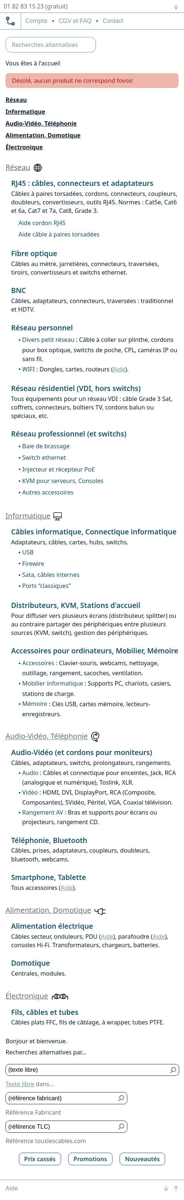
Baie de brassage (46, 446)
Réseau (16, 100)
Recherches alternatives (45, 45)
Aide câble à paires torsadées (59, 234)
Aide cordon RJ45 (42, 223)
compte (36, 21)
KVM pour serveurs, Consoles (62, 481)
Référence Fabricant (33, 1112)
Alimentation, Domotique (43, 135)
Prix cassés (40, 1159)
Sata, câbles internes (50, 575)
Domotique (30, 963)
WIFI (28, 369)
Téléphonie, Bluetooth (49, 840)
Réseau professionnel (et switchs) (69, 433)
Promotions (90, 1159)
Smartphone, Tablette (48, 877)
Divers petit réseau (48, 340)
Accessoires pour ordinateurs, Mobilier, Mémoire (94, 650)
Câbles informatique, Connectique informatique (94, 531)
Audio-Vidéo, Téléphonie (41, 123)
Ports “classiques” (46, 586)
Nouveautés (142, 1159)
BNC (18, 290)
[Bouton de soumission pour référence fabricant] (121, 1098)
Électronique (24, 147)
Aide (119, 369)
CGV (74, 21)
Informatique (25, 112)
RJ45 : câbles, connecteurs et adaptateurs (82, 183)
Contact (113, 21)
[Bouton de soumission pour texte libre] (173, 1070)
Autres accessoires (48, 492)
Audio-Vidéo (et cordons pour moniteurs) (81, 752)
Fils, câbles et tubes (44, 1012)
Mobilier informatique (52, 683)
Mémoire (34, 704)
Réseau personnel (42, 327)
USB (28, 552)
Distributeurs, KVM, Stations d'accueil (75, 605)
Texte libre (20, 1084)
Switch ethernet (44, 457)
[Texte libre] (87, 1070)
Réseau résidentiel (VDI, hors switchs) (76, 388)
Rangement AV (42, 812)
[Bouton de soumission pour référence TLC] (121, 1126)
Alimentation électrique (52, 926)
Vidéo (30, 792)
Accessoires (38, 663)
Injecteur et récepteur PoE (58, 469)
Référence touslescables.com (46, 1141)
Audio (30, 773)
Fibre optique (34, 253)
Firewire (33, 564)
